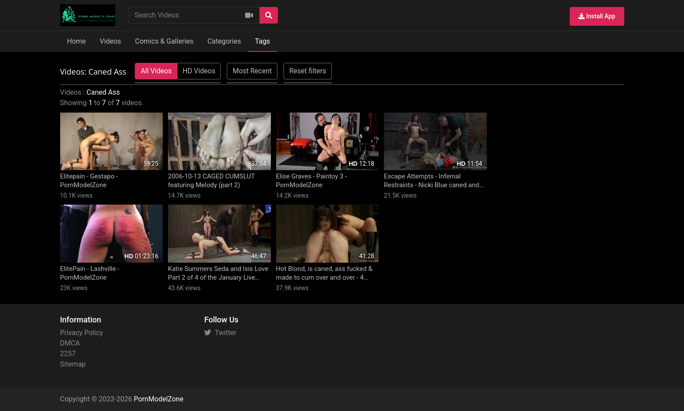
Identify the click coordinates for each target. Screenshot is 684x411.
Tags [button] (262, 41)
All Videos (155, 71)
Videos (110, 41)
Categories (224, 41)
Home (76, 41)
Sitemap (73, 364)
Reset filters (307, 71)
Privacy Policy (81, 333)
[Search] (269, 15)
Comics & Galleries (164, 41)
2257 (68, 353)
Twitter (220, 333)
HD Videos (199, 71)
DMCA (70, 343)
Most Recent (252, 71)
